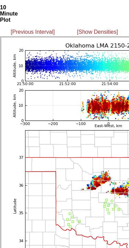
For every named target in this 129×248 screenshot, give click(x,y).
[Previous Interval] (33, 32)
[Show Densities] (97, 32)
